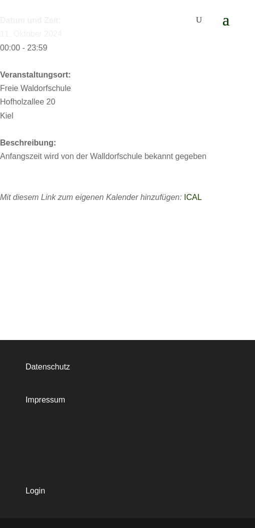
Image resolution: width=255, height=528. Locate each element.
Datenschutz (48, 366)
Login (35, 490)
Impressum (45, 400)
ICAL (193, 197)
